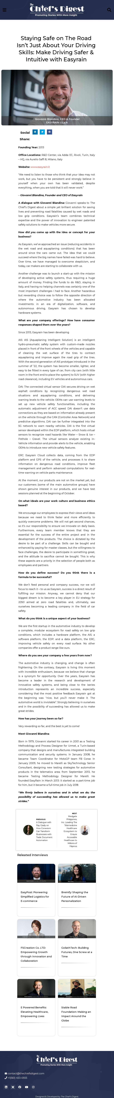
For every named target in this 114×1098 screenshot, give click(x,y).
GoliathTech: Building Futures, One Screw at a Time (76, 952)
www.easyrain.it (40, 167)
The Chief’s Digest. (70, 1096)
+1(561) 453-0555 (17, 1077)
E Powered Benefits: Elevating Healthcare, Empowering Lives (34, 1012)
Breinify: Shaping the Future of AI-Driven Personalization (74, 897)
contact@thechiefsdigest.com (26, 1073)
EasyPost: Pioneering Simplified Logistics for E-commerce (35, 897)
